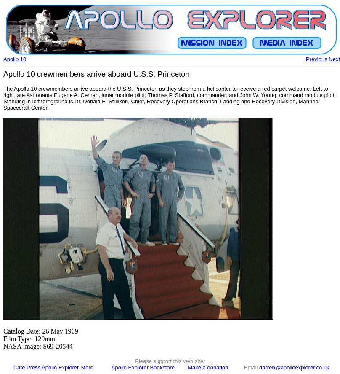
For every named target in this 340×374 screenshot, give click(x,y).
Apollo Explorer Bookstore (143, 367)
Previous (316, 59)
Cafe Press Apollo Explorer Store (53, 367)
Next (334, 59)
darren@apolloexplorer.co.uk (294, 367)
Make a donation (208, 367)
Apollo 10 (14, 59)
